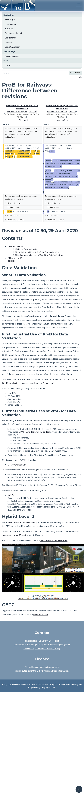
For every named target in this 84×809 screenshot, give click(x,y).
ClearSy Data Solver (17, 464)
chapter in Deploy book (43, 383)
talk (25, 111)
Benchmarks (10, 37)
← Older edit (22, 120)
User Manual (10, 24)
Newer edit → (62, 120)
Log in (7, 65)
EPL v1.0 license (44, 671)
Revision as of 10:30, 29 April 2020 (62, 105)
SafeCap (11, 495)
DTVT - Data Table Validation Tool (34, 432)
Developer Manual (13, 33)
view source (22, 108)
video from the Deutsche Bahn (22, 522)
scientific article (40, 614)
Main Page (10, 19)
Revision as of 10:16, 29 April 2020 (22, 105)
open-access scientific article (15, 535)
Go (71, 73)
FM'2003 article (66, 379)
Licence (8, 42)
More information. (60, 671)
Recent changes (12, 56)
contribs (32, 111)
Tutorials (9, 28)
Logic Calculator (12, 47)
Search (78, 73)
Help (80, 77)
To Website (28, 648)
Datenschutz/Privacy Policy (47, 648)
